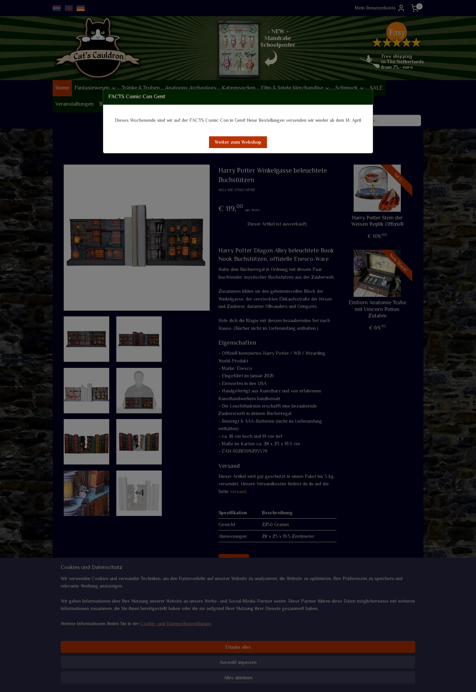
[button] (238, 142)
